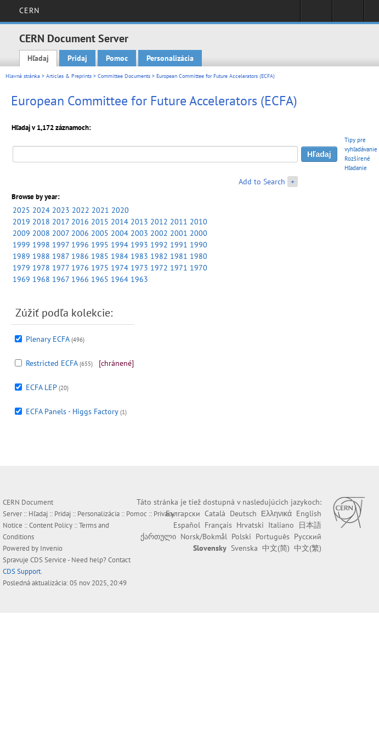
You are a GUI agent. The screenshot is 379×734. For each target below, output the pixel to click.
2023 (61, 210)
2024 (41, 210)
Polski (241, 536)
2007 (60, 233)
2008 (41, 233)
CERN (29, 10)
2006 (80, 233)
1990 (198, 245)
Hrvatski (250, 525)
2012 (159, 222)
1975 (100, 268)
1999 (21, 245)
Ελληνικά (276, 513)
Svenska (244, 548)
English (308, 513)
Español (186, 525)
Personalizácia (170, 58)
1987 (60, 256)
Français (218, 525)
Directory (348, 14)
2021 (100, 210)
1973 (139, 268)
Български (183, 513)
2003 (139, 233)
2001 (179, 233)
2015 (100, 222)
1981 (179, 256)
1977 (60, 268)
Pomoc (117, 58)
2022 (80, 210)
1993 (139, 245)
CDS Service (48, 559)
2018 (41, 222)
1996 (80, 245)
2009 (21, 233)
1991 (179, 245)
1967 (60, 279)
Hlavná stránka (22, 76)
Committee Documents (124, 76)
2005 (100, 233)
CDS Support (22, 571)
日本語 (309, 525)
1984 (119, 256)
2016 (80, 222)
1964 (119, 279)
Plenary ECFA (47, 339)
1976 (80, 268)
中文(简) (276, 548)
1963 (139, 279)
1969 (21, 279)
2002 (159, 233)
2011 (179, 222)
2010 (198, 222)
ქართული (158, 536)
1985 (100, 256)
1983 (139, 256)
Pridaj (77, 58)
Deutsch (243, 513)
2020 (120, 210)
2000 (198, 233)
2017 (60, 222)
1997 (60, 245)
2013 (139, 222)
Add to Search (262, 182)
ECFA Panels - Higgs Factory (72, 411)
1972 (159, 268)
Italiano (281, 525)
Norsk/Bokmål (203, 536)
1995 (100, 245)
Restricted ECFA (51, 363)
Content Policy (50, 525)
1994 (119, 245)
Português (273, 536)
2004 (119, 233)
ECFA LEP (41, 387)
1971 (179, 268)
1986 (80, 256)
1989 (21, 256)
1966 (80, 279)
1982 (159, 256)
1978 (41, 268)
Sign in (316, 14)
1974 (119, 268)
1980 (198, 256)
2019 (21, 222)
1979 (21, 268)
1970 (198, 268)
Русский (307, 536)
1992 (159, 245)
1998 (41, 245)
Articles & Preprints (69, 76)
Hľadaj (38, 58)
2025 (21, 210)
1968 (41, 279)
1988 (41, 256)
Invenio (51, 548)
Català (215, 513)
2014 (119, 222)
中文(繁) (307, 548)
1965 (100, 279)
